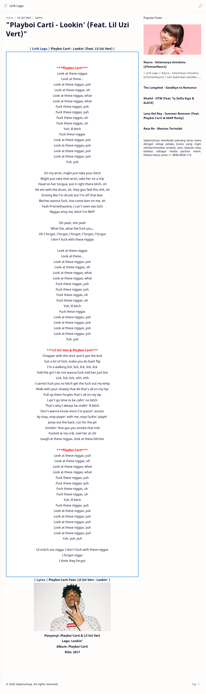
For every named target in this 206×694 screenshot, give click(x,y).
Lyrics (47, 581)
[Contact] (7, 35)
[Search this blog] (80, 6)
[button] (199, 6)
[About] (7, 27)
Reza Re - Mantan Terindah (163, 130)
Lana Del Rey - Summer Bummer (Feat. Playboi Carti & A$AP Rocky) (171, 117)
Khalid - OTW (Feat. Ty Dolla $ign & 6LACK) (169, 102)
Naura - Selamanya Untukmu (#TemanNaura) (165, 66)
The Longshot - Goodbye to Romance (170, 89)
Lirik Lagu (18, 6)
